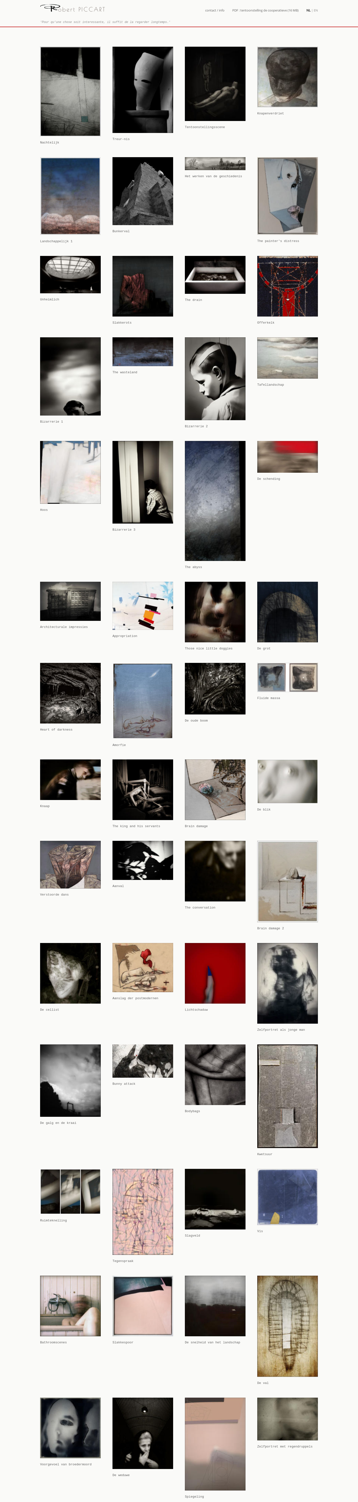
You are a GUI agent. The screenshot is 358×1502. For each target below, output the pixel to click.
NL (308, 10)
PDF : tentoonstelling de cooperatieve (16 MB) (265, 10)
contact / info (214, 10)
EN (316, 10)
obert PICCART (73, 9)
